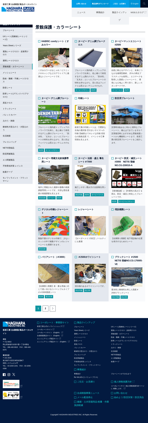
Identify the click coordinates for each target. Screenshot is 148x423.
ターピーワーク (97, 195)
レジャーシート (86, 209)
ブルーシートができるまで (121, 374)
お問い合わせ (120, 393)
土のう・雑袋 (8, 121)
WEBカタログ (137, 11)
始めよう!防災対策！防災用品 (129, 397)
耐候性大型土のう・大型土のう (15, 128)
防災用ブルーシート (125, 98)
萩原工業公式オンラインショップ (49, 326)
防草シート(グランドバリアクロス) (16, 95)
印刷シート (83, 98)
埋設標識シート (122, 209)
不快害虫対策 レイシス (13, 166)
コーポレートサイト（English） (49, 332)
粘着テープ (7, 172)
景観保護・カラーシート (13, 66)
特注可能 (79, 195)
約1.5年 (87, 290)
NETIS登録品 (8, 148)
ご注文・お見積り (86, 381)
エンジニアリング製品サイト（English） (52, 342)
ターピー (51, 198)
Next (53, 308)
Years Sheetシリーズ (12, 45)
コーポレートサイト (44, 329)
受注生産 (42, 198)
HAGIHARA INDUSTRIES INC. (70, 415)
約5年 (87, 195)
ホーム (6, 18)
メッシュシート (9, 72)
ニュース (81, 11)
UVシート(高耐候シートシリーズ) (15, 37)
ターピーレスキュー (126, 201)
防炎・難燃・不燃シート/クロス (16, 80)
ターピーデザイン (82, 90)
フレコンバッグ (9, 142)
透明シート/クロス (11, 60)
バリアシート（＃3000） (53, 257)
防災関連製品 (8, 154)
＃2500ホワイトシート (89, 257)
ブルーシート (8, 30)
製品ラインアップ (119, 11)
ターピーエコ (117, 90)
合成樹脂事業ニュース (88, 393)
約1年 (59, 198)
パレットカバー (9, 115)
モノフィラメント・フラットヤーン (15, 179)
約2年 (93, 90)
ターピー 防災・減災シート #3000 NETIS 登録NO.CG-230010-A (128, 161)
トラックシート (9, 109)
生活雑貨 (7, 136)
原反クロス (7, 102)
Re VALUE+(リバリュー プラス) (86, 377)
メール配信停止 (85, 397)
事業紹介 (100, 11)
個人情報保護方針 (123, 381)
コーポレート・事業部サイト (54, 322)
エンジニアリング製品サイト (48, 339)
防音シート (7, 87)
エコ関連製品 (8, 160)
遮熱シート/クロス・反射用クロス (16, 53)
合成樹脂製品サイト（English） (49, 335)
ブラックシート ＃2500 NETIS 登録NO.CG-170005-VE (128, 260)
